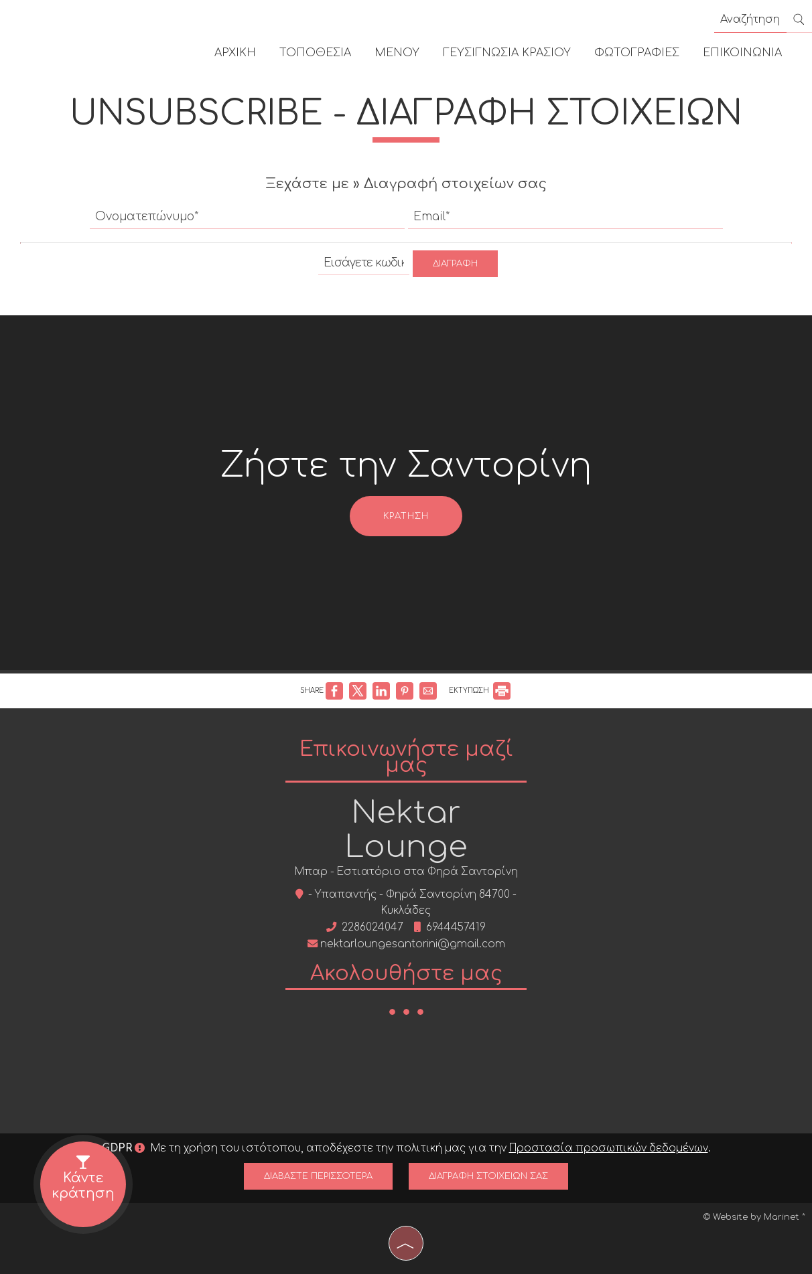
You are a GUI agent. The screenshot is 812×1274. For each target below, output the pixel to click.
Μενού (397, 53)
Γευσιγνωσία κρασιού (507, 53)
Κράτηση (406, 516)
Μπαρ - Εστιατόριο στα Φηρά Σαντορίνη (406, 872)
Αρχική (235, 53)
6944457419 (456, 927)
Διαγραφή (455, 263)
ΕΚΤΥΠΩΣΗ (480, 690)
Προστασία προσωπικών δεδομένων (608, 1148)
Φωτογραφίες (636, 53)
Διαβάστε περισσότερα (318, 1176)
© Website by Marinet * (754, 1217)
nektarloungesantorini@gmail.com (412, 944)
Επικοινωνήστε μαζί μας (406, 757)
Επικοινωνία (742, 53)
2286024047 (372, 927)
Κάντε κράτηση (83, 1174)
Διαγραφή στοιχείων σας (488, 1176)
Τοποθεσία (315, 53)
